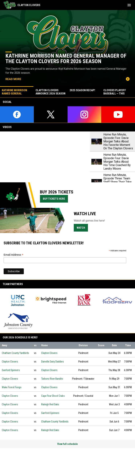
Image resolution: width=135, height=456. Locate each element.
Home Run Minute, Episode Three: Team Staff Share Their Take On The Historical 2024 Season (117, 182)
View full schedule (67, 444)
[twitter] (51, 114)
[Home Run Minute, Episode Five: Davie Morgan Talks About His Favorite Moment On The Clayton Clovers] (45, 156)
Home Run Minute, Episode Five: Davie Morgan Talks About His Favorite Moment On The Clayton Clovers (118, 141)
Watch (82, 227)
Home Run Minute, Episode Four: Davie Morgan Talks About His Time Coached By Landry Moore (117, 161)
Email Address (13, 255)
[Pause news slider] (127, 79)
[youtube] (118, 114)
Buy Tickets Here (55, 198)
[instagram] (84, 114)
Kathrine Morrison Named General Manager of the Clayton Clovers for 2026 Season (65, 58)
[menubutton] (129, 5)
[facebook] (17, 114)
